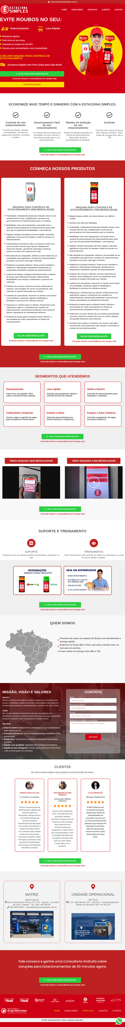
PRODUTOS (92, 10)
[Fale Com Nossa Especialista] (32, 74)
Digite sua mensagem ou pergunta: (84, 725)
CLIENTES (106, 10)
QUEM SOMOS (77, 10)
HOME (64, 10)
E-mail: (73, 717)
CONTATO (119, 10)
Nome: (72, 701)
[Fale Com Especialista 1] (31, 337)
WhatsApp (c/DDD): (78, 709)
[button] (31, 464)
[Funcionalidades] (32, 85)
